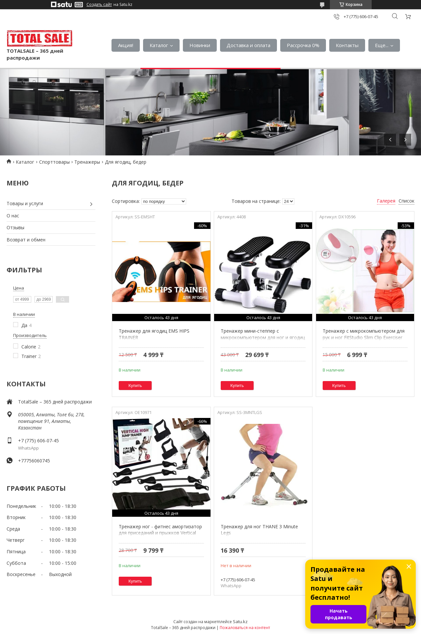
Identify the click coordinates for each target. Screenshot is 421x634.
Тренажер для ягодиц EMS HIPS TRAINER (154, 334)
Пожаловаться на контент (245, 627)
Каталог (159, 45)
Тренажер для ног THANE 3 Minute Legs (259, 529)
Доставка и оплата (248, 45)
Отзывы (15, 227)
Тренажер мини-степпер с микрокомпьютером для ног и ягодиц (263, 334)
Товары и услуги (25, 203)
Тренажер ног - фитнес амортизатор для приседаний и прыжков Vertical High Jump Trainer (160, 532)
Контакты (347, 45)
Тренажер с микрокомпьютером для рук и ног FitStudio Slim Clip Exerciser (364, 334)
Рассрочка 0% (303, 45)
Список (406, 201)
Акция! (125, 45)
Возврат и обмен (26, 239)
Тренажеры (87, 162)
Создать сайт (99, 4)
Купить (135, 385)
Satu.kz (240, 621)
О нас (13, 215)
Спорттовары (54, 162)
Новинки (199, 45)
